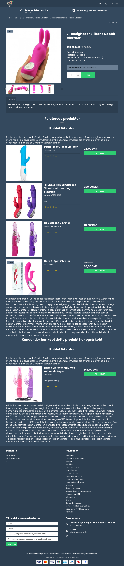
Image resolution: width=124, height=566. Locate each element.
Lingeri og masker (73, 488)
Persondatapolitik (73, 494)
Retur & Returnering (74, 476)
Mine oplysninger (13, 458)
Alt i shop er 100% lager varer (77, 509)
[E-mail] (32, 528)
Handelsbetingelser (74, 503)
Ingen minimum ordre (75, 479)
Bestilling (69, 464)
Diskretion (70, 455)
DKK (100, 3)
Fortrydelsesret (72, 470)
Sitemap (69, 512)
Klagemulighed (72, 473)
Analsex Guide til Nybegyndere (78, 491)
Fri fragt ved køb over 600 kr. (78, 506)
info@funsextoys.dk (78, 532)
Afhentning (70, 497)
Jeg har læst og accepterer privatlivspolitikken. (32, 539)
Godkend (12, 544)
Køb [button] (88, 75)
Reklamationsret (72, 467)
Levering (69, 485)
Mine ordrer (11, 455)
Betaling (69, 461)
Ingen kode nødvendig (75, 482)
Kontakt (69, 500)
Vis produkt (100, 153)
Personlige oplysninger (75, 458)
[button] (109, 22)
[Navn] (32, 523)
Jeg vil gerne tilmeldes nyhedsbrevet (29, 534)
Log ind (9, 461)
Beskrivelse (11, 99)
